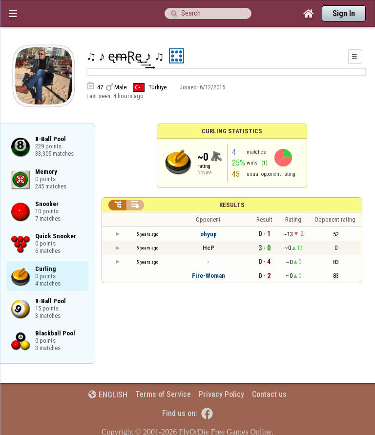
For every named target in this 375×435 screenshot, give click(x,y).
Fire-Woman (208, 275)
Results (232, 204)
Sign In (344, 13)
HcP (208, 247)
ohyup (208, 234)
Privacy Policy (221, 394)
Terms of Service (163, 394)
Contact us (269, 394)
